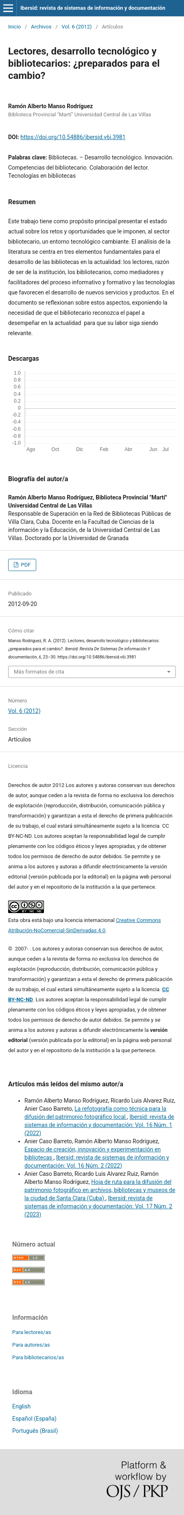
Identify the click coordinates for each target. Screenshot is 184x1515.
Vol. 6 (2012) (76, 27)
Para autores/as (31, 1345)
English (21, 1406)
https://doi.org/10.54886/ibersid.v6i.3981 (72, 137)
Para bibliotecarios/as (38, 1357)
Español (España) (34, 1418)
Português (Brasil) (35, 1431)
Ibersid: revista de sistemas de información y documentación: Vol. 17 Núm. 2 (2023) (98, 1206)
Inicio (14, 27)
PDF (25, 565)
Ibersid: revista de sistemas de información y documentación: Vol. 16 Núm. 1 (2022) (99, 1125)
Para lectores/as (31, 1332)
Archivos (41, 27)
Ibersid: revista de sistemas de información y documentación (92, 8)
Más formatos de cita (39, 672)
